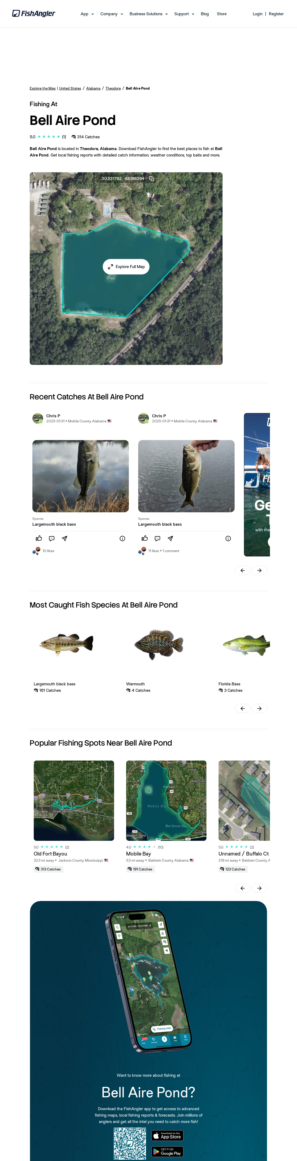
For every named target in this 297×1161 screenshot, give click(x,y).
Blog (205, 14)
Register (276, 14)
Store (222, 14)
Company (109, 14)
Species (38, 519)
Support (181, 14)
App (84, 14)
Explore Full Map (130, 266)
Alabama (93, 88)
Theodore (113, 88)
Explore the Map (43, 88)
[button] (126, 266)
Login (257, 14)
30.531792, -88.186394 (128, 178)
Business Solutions (146, 14)
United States (70, 88)
